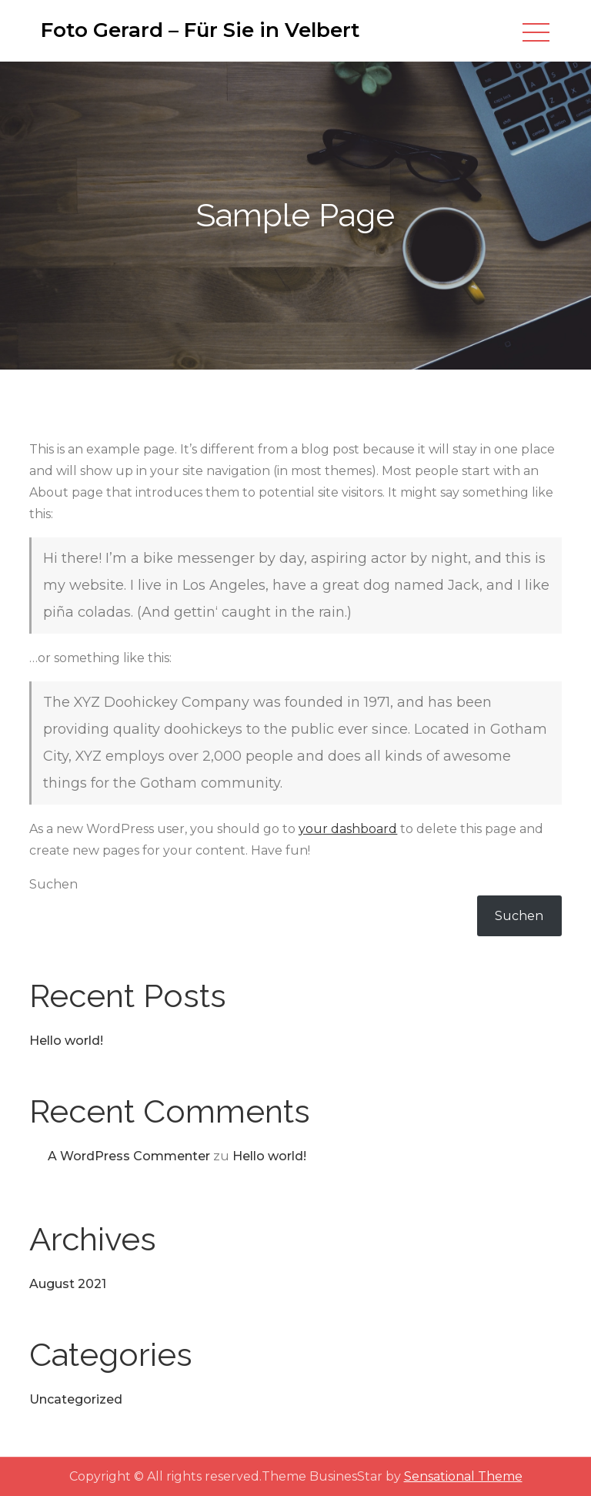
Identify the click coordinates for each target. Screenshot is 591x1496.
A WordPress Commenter (129, 1156)
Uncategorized (75, 1399)
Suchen (53, 884)
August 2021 (67, 1284)
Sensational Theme (463, 1476)
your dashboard (348, 829)
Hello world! (66, 1040)
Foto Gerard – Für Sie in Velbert (200, 30)
